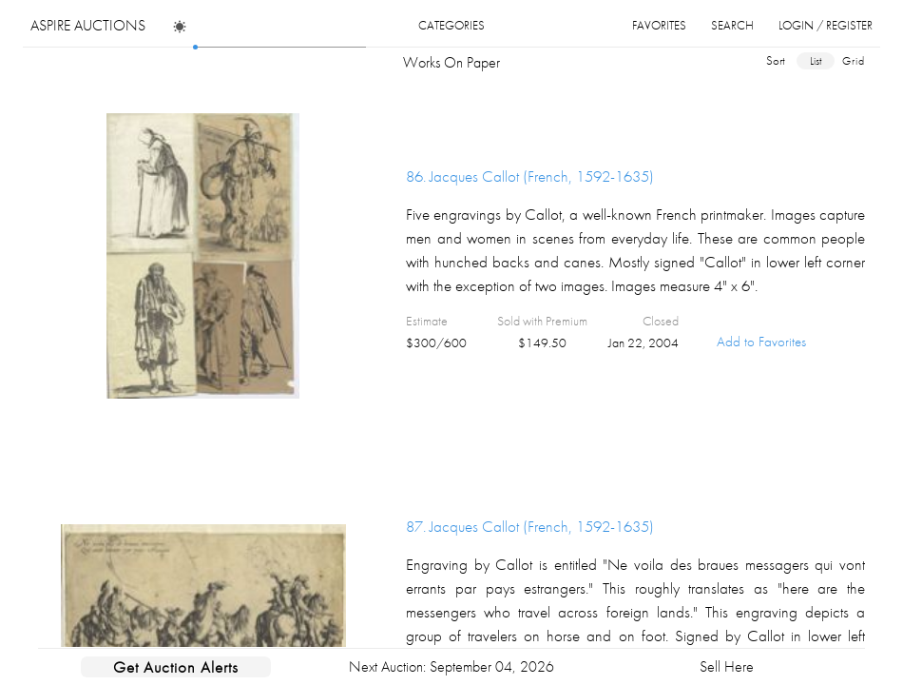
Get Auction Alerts (176, 666)
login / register (825, 25)
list (815, 60)
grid (853, 60)
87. (530, 526)
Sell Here (727, 666)
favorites (659, 25)
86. (530, 176)
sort (775, 60)
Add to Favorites (761, 341)
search (732, 25)
